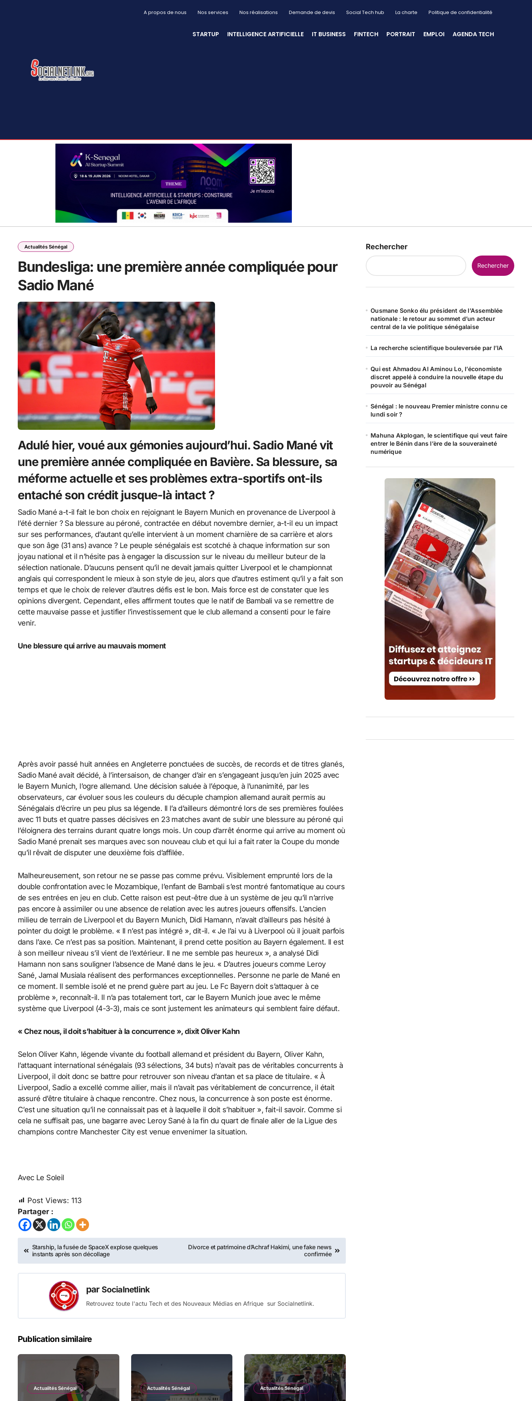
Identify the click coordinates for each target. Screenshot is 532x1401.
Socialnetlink (128, 1301)
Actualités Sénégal (46, 247)
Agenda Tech (473, 34)
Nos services (213, 12)
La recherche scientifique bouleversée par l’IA (437, 348)
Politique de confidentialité (460, 12)
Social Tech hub (365, 12)
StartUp (205, 34)
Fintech (366, 34)
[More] (82, 1236)
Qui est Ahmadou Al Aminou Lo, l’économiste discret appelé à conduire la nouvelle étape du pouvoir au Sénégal (437, 377)
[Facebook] (24, 1236)
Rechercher (386, 246)
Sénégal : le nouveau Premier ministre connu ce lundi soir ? (439, 410)
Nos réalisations (258, 12)
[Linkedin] (53, 1236)
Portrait (400, 34)
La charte (406, 12)
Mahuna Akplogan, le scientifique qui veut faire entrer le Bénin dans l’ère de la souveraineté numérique (439, 443)
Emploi (433, 34)
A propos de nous (165, 12)
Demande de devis (312, 12)
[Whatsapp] (68, 1236)
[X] (39, 1236)
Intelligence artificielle (265, 34)
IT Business (329, 34)
